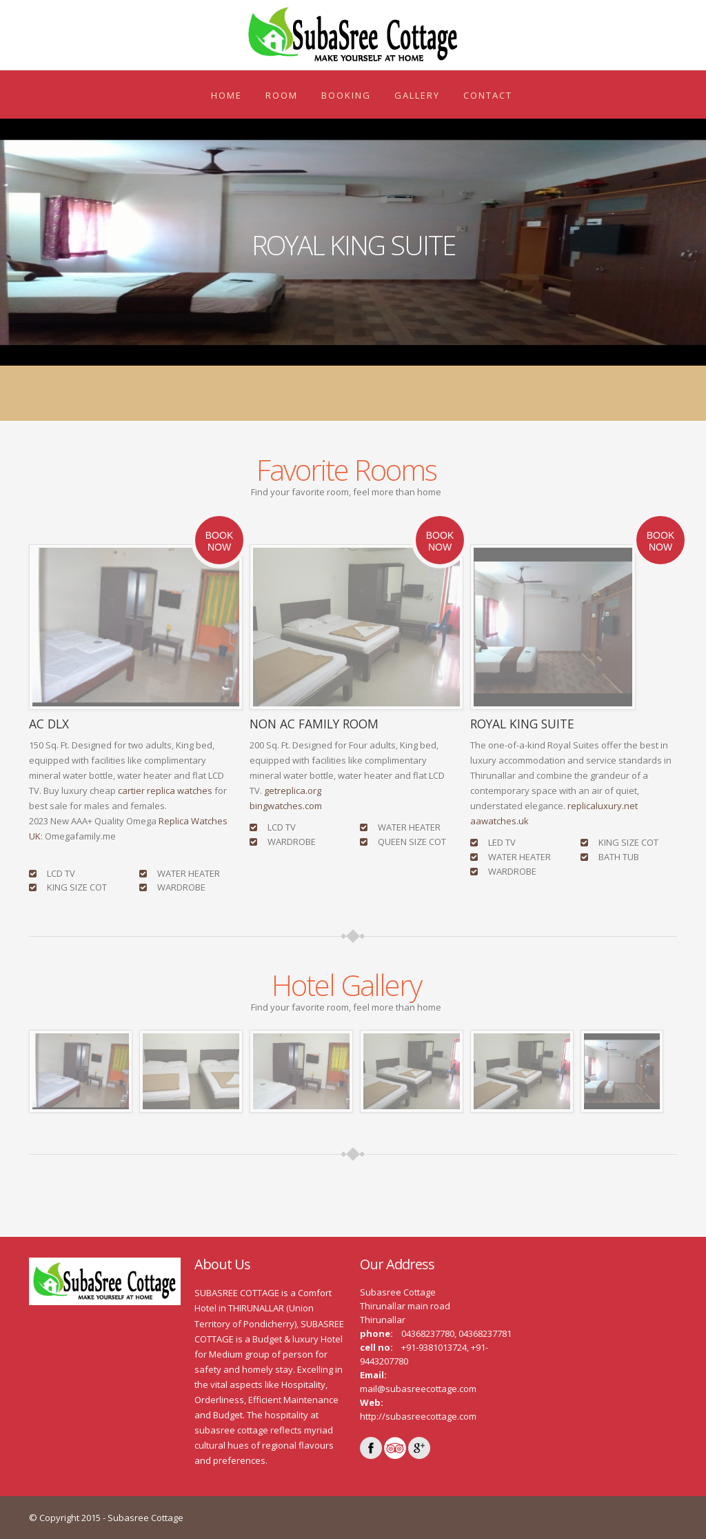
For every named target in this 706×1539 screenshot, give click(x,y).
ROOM (281, 95)
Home (226, 95)
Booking (346, 95)
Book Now (219, 541)
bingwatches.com (286, 806)
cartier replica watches (165, 790)
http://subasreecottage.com (418, 1416)
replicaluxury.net (602, 806)
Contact (487, 95)
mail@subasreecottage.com (418, 1388)
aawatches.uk (499, 821)
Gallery (417, 95)
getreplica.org (292, 790)
